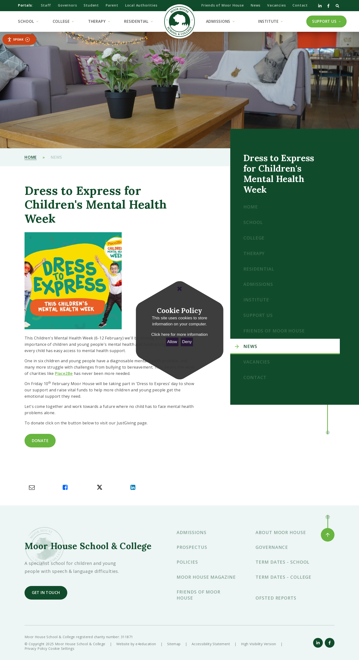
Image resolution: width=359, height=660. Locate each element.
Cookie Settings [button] (61, 648)
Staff (46, 5)
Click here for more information (179, 334)
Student (91, 5)
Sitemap (174, 644)
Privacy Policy (36, 648)
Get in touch (46, 592)
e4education (146, 644)
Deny (187, 341)
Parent (112, 5)
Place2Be (64, 373)
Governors (67, 5)
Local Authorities (141, 5)
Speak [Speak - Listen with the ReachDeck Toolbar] (18, 39)
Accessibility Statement (211, 644)
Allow (172, 341)
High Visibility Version (258, 644)
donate (40, 440)
